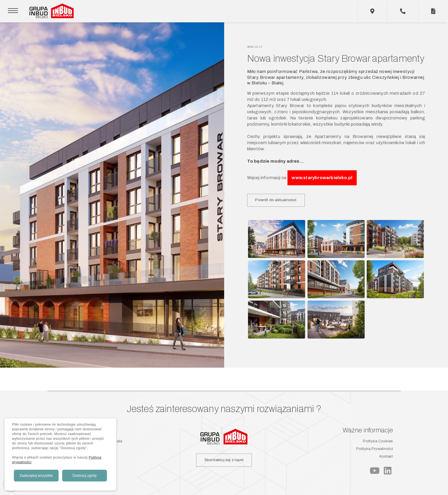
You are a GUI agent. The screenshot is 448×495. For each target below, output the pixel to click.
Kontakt (386, 456)
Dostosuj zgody (84, 476)
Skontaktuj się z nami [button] (224, 460)
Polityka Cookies (378, 441)
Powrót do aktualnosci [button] (275, 200)
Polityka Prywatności (374, 449)
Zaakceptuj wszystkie (36, 476)
